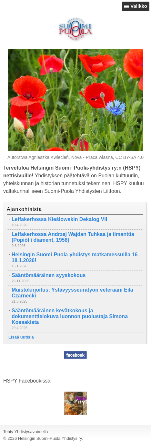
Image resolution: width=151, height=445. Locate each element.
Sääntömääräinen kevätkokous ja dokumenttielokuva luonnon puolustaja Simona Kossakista (70, 316)
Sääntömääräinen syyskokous (49, 275)
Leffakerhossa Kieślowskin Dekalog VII (59, 219)
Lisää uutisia (21, 337)
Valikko (138, 6)
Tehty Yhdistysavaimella (25, 431)
